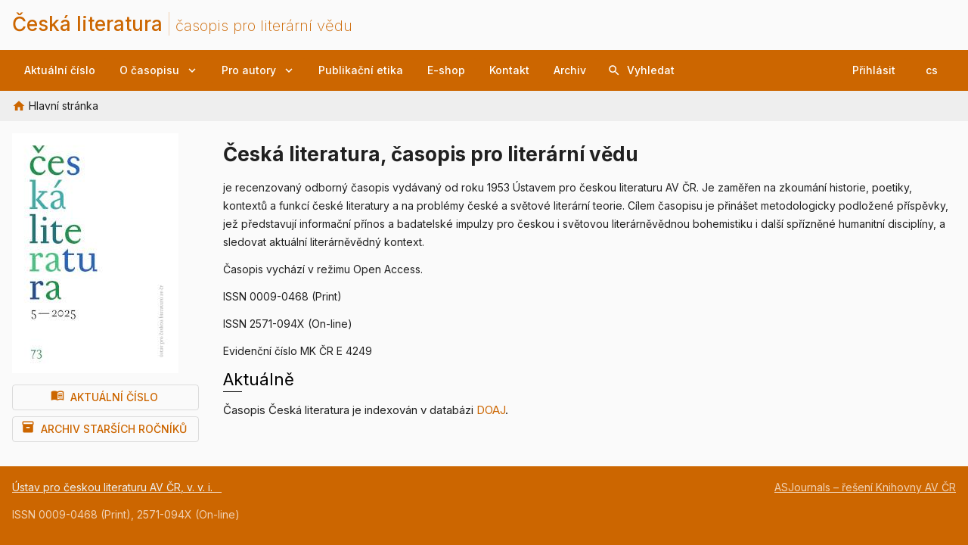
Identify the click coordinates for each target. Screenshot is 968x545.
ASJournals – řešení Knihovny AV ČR (865, 487)
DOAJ (490, 410)
